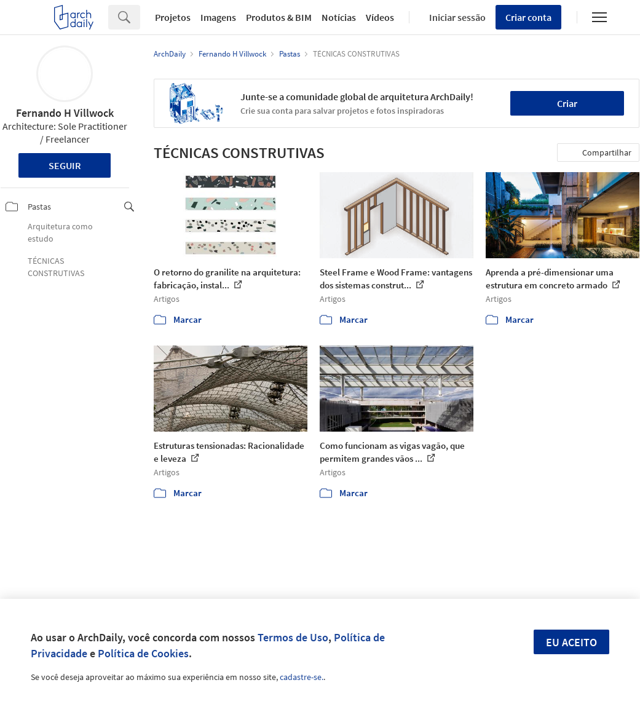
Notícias (339, 17)
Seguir (65, 165)
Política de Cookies (143, 653)
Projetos (173, 17)
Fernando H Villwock (65, 113)
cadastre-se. (301, 676)
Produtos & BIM (279, 17)
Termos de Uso (293, 637)
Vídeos (380, 17)
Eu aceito (571, 642)
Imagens (218, 17)
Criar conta (528, 17)
